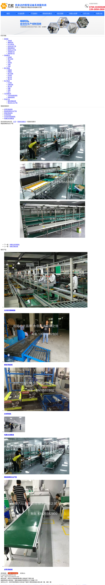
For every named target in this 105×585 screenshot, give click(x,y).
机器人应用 (73, 13)
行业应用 (21, 13)
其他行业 (7, 99)
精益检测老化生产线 (10, 111)
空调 (9, 66)
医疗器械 (7, 68)
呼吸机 (10, 72)
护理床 (10, 75)
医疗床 (10, 77)
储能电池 (10, 42)
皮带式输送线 (8, 109)
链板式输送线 (8, 113)
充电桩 (10, 40)
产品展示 (34, 13)
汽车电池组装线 (12, 95)
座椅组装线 (11, 97)
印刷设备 (10, 84)
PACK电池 (11, 44)
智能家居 (7, 55)
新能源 (6, 39)
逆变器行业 (11, 53)
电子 (9, 92)
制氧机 (10, 70)
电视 (9, 90)
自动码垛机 (7, 115)
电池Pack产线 (12, 50)
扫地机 (10, 57)
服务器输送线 (12, 101)
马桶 (9, 64)
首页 (8, 13)
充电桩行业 (11, 51)
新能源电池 (11, 48)
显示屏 (10, 86)
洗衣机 (10, 62)
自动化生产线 (12, 46)
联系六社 (99, 13)
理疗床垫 (10, 59)
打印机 (10, 82)
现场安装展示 (47, 13)
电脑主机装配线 (9, 118)
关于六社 (86, 13)
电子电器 (7, 81)
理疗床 (10, 79)
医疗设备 (10, 73)
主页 (14, 121)
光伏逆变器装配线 (9, 116)
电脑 (9, 88)
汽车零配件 (7, 93)
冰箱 (9, 61)
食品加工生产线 (12, 103)
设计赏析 (60, 13)
